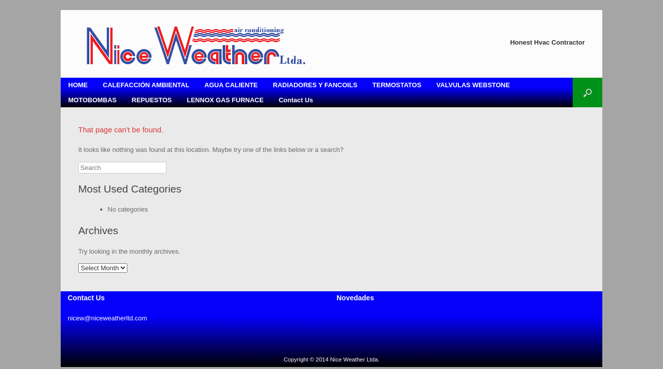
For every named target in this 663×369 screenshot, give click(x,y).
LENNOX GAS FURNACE (225, 100)
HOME (78, 85)
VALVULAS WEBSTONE (473, 85)
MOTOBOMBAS (92, 100)
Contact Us (296, 100)
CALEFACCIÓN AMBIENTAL (146, 85)
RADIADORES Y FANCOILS (315, 85)
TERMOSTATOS (397, 85)
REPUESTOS (152, 100)
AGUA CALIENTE (231, 85)
